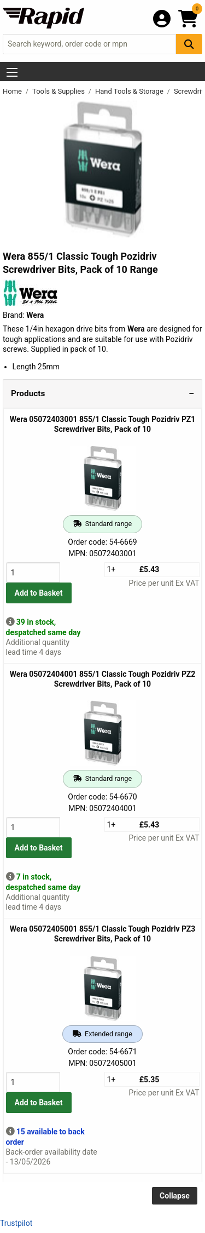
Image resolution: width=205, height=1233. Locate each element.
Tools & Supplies (59, 91)
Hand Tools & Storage (130, 91)
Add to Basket (39, 593)
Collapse (175, 1195)
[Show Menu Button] (12, 72)
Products (28, 393)
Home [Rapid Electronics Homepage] (13, 91)
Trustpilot (16, 1223)
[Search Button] (189, 44)
